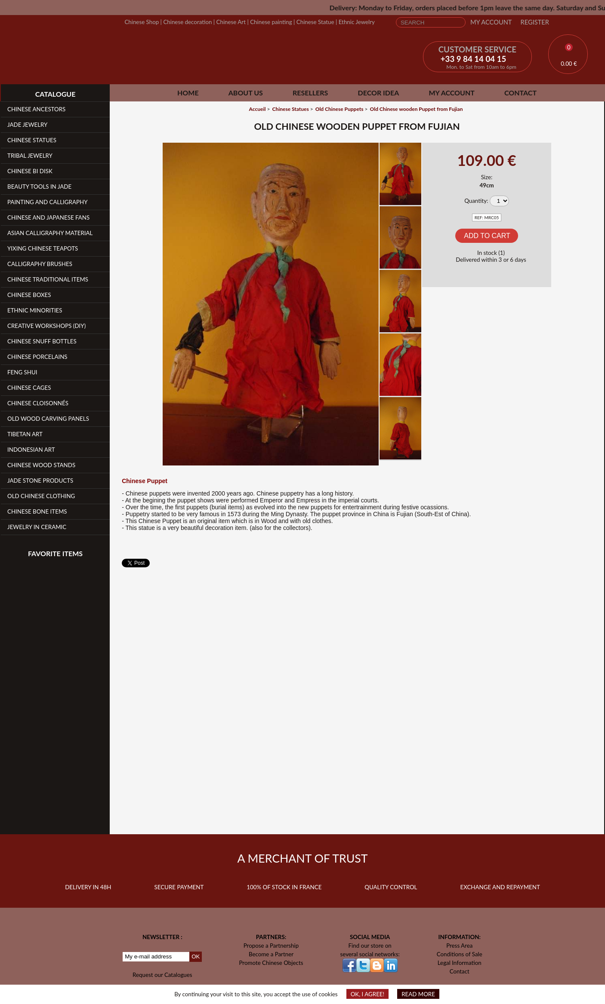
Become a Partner (271, 954)
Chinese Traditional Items (47, 279)
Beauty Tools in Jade (39, 186)
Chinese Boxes (29, 294)
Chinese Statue (315, 21)
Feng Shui (22, 372)
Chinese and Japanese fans (48, 217)
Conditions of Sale (459, 954)
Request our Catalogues (162, 974)
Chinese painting (271, 21)
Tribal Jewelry (29, 155)
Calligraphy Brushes (39, 263)
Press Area (459, 945)
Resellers (310, 93)
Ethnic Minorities (34, 310)
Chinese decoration (187, 21)
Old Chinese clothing (41, 496)
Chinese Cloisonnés (37, 403)
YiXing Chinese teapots (42, 248)
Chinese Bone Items (37, 511)
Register (535, 22)
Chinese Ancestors (36, 109)
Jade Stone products (40, 480)
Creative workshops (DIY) (46, 325)
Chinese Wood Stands (41, 465)
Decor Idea (378, 93)
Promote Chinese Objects (271, 962)
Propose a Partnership (271, 945)
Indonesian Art (31, 449)
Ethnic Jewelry (357, 21)
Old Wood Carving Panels (48, 418)
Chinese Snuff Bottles (42, 341)
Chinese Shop (141, 21)
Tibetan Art (25, 434)
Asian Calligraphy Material (50, 233)
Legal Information (460, 962)
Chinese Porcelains (37, 356)
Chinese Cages (29, 387)
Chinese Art (231, 21)
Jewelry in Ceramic (36, 526)
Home (188, 93)
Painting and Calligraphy (47, 202)
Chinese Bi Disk (29, 171)
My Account (491, 22)
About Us (245, 93)
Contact (520, 93)
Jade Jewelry (27, 124)
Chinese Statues (31, 140)
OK (195, 956)
